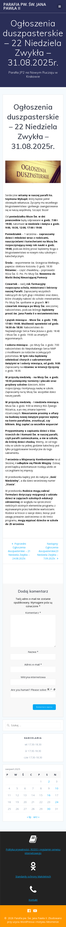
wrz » (36, 817)
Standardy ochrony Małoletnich (33, 876)
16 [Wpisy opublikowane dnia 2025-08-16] (48, 795)
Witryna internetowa (33, 677)
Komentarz (33, 612)
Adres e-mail (33, 664)
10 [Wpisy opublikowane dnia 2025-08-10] (56, 788)
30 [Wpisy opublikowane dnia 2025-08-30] (48, 809)
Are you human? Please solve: (33, 693)
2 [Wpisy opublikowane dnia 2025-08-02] (49, 781)
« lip (29, 817)
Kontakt (33, 900)
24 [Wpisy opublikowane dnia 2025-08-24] (56, 802)
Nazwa (33, 652)
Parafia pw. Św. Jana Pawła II (24, 6)
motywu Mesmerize (47, 921)
